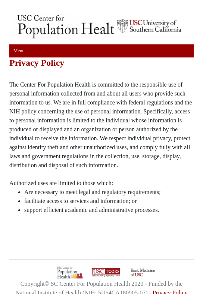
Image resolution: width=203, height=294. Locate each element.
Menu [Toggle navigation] (19, 50)
